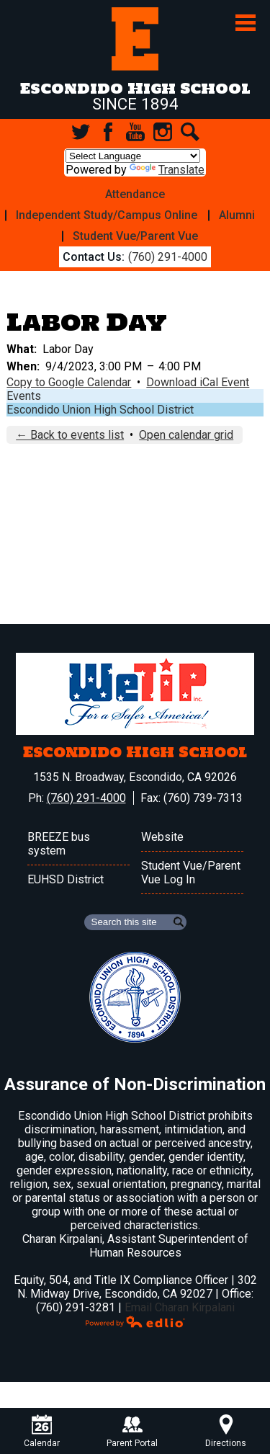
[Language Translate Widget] (133, 156)
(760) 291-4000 (167, 257)
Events (23, 396)
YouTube (135, 131)
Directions (225, 1431)
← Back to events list (70, 435)
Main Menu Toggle (245, 22)
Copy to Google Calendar (68, 382)
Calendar (42, 1431)
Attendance (135, 194)
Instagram (162, 131)
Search (190, 131)
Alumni (237, 215)
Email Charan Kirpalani (180, 1307)
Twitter (80, 131)
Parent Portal (132, 1431)
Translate (167, 170)
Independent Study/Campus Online (106, 215)
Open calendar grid (186, 435)
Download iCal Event (197, 382)
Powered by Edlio (135, 1321)
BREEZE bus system (58, 843)
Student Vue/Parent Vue (135, 236)
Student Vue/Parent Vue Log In (190, 872)
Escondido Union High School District (100, 409)
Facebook (108, 131)
